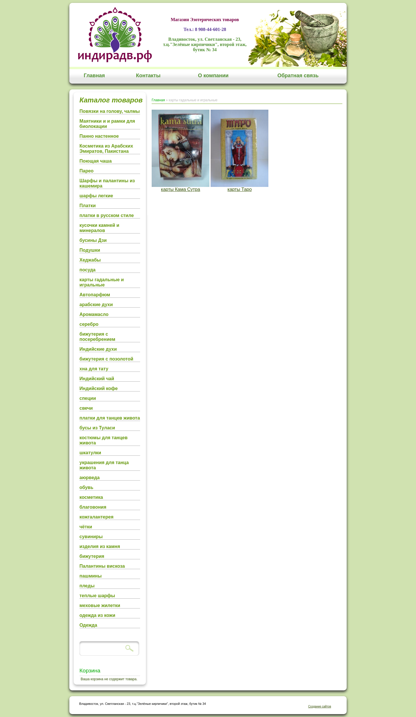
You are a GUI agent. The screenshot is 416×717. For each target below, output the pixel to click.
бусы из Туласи (97, 427)
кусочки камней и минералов (99, 228)
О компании (213, 75)
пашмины (90, 575)
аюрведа (89, 477)
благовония (92, 507)
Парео (86, 170)
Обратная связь (298, 75)
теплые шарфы (97, 595)
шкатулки (90, 452)
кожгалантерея (96, 516)
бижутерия (91, 556)
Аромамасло (94, 314)
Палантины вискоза (102, 566)
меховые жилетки (99, 605)
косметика (91, 497)
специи (87, 398)
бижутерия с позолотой (106, 358)
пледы (86, 585)
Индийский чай (96, 378)
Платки (87, 205)
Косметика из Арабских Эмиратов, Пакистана (106, 149)
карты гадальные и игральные (101, 282)
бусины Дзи (93, 240)
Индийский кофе (98, 388)
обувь (86, 487)
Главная (94, 75)
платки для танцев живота (109, 418)
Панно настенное (99, 136)
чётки (85, 526)
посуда (87, 269)
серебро (89, 324)
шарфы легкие (96, 195)
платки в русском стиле (106, 215)
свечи (86, 408)
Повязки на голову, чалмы (109, 111)
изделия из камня (99, 546)
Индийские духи (98, 349)
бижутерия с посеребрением (97, 337)
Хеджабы (90, 260)
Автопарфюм (94, 294)
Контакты (148, 75)
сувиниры (91, 536)
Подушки (89, 250)
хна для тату (93, 368)
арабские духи (96, 304)
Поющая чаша (95, 161)
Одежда (88, 625)
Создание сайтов (319, 706)
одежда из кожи (97, 615)
